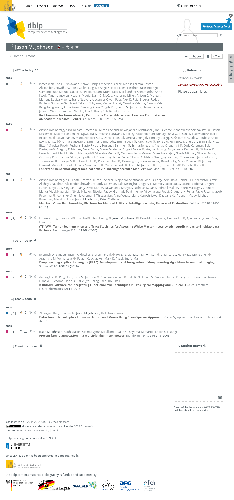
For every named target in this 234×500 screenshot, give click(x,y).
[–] (184, 70)
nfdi (84, 5)
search (58, 5)
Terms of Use (23, 430)
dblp (28, 5)
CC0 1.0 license (82, 426)
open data (56, 426)
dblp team (63, 421)
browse (42, 5)
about (72, 5)
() (160, 169)
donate (101, 5)
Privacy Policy (41, 430)
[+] (12, 346)
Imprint (56, 430)
